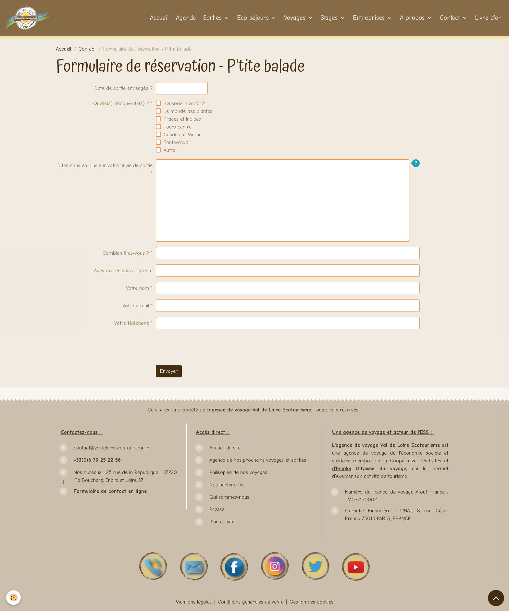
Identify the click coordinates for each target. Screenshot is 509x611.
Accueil (158, 18)
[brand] (28, 18)
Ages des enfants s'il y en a (123, 271)
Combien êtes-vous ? (126, 253)
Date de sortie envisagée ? (123, 88)
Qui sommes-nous (229, 497)
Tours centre (178, 127)
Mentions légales (193, 602)
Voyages (294, 18)
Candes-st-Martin (183, 135)
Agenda (185, 18)
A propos (412, 18)
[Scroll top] (496, 598)
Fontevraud (176, 142)
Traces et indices (182, 119)
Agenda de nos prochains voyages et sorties (257, 460)
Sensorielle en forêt (185, 103)
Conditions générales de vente (250, 602)
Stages (329, 18)
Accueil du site (225, 448)
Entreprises (369, 18)
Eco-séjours (253, 18)
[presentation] (205, 347)
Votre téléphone (131, 323)
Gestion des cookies (312, 602)
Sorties (212, 18)
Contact (450, 18)
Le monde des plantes (188, 111)
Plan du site (221, 522)
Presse (216, 509)
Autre (169, 150)
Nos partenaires (226, 485)
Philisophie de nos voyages (238, 472)
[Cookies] (13, 597)
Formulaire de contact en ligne (110, 491)
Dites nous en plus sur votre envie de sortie (105, 165)
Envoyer (169, 371)
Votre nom (137, 288)
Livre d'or (487, 18)
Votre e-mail (135, 306)
